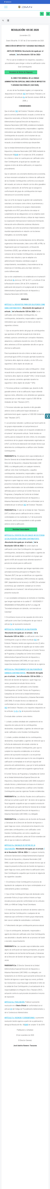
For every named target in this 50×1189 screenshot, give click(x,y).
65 (11, 1009)
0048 (16, 155)
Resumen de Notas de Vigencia (20, 72)
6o (24, 97)
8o (14, 280)
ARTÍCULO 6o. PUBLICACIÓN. (15, 1002)
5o (11, 624)
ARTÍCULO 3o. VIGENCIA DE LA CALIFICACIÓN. (21, 629)
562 (24, 94)
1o (14, 711)
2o (17, 711)
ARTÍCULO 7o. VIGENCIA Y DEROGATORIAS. (20, 1018)
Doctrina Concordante (21, 529)
